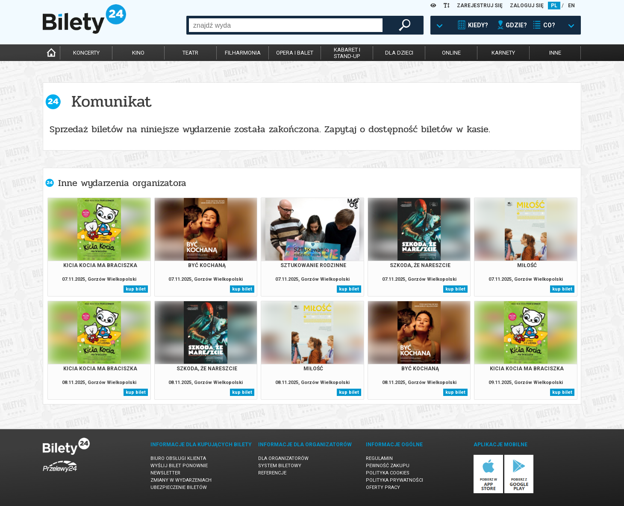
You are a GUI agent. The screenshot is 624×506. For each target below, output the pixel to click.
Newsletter (165, 473)
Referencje (272, 473)
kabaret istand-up (347, 53)
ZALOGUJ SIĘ (527, 6)
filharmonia (243, 52)
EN (571, 6)
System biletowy (279, 465)
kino (138, 52)
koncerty (86, 52)
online (451, 52)
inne (555, 52)
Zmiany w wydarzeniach (181, 480)
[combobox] (285, 25)
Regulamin (379, 458)
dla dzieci (399, 52)
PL (554, 6)
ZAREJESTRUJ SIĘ (480, 6)
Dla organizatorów (283, 458)
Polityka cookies (387, 473)
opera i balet (294, 52)
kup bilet (136, 289)
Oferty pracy (383, 487)
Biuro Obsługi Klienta (178, 458)
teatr (190, 52)
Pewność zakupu (387, 465)
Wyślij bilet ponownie (179, 465)
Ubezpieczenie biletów (178, 487)
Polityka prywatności (394, 480)
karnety (503, 52)
